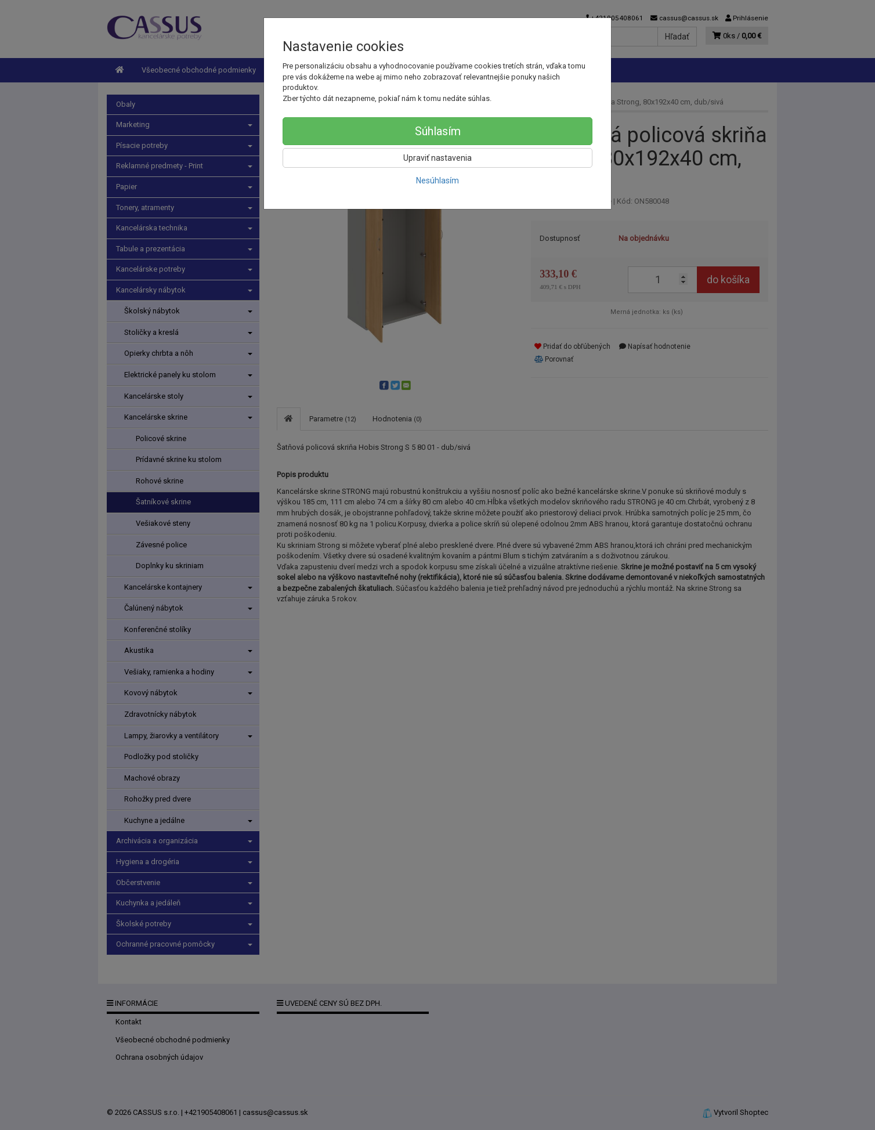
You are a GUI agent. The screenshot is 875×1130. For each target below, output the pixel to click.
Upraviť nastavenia (437, 158)
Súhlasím (438, 131)
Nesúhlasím (437, 180)
